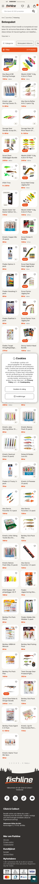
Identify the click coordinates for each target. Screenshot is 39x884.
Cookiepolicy (25, 382)
